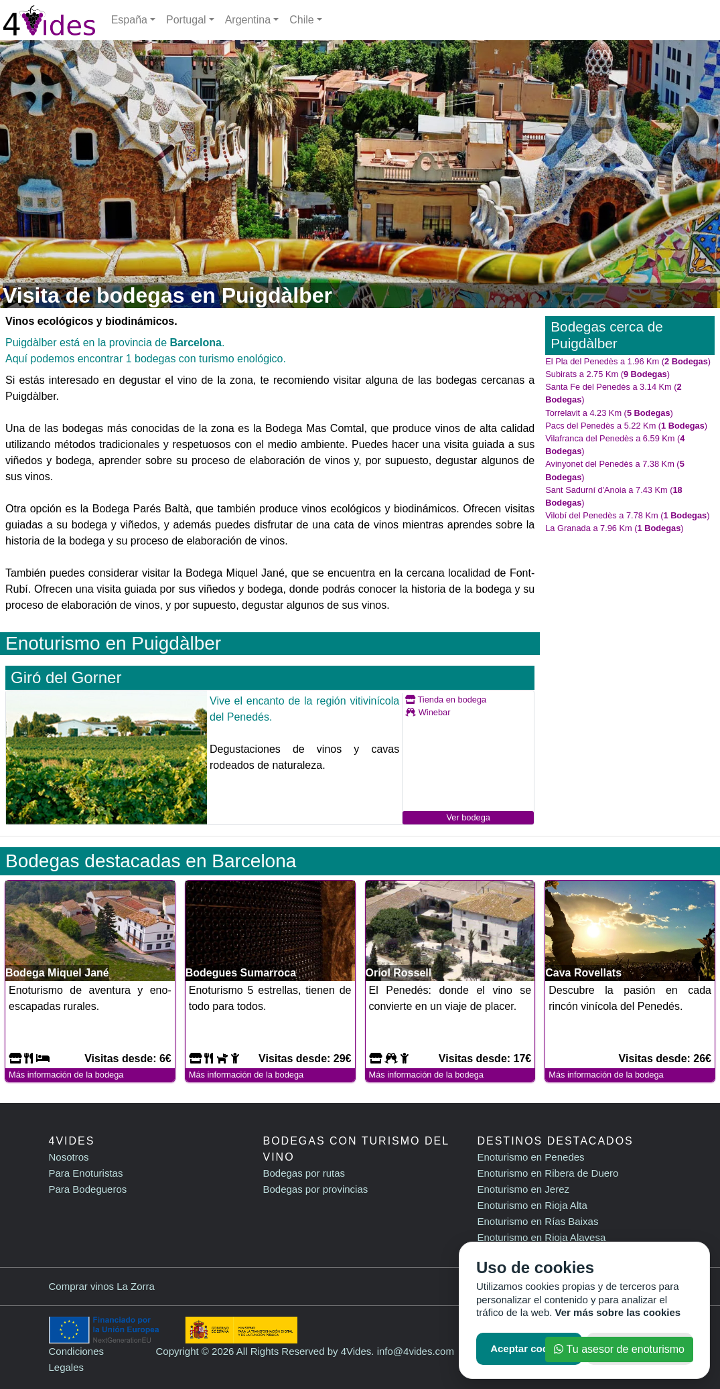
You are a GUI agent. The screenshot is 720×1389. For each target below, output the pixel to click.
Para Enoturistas (86, 1173)
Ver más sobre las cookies (618, 1312)
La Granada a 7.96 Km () (614, 528)
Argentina (248, 19)
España (129, 19)
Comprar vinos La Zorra (102, 1286)
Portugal (186, 19)
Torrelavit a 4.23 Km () (609, 413)
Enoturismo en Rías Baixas (537, 1221)
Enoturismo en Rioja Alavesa (541, 1237)
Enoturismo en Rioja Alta (532, 1205)
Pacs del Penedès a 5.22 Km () (626, 426)
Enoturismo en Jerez (523, 1189)
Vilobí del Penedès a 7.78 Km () (627, 515)
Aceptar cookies (529, 1348)
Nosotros (69, 1157)
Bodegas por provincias (315, 1189)
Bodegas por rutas (304, 1173)
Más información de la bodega (66, 1075)
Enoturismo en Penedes (530, 1157)
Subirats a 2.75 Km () (607, 374)
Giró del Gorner (66, 677)
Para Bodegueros (88, 1189)
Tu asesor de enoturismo (619, 1349)
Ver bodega (468, 817)
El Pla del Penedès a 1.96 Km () (628, 361)
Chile (301, 19)
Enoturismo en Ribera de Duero (547, 1173)
